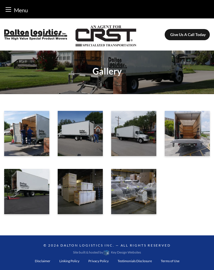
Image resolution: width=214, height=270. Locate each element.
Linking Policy (69, 261)
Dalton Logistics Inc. (87, 245)
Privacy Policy (98, 261)
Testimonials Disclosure (135, 261)
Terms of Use (170, 261)
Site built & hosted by (107, 252)
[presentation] (26, 135)
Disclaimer (42, 261)
